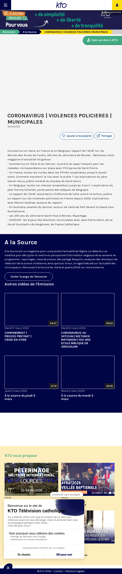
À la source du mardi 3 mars (77, 397)
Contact (58, 571)
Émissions (9, 32)
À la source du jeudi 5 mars (20, 397)
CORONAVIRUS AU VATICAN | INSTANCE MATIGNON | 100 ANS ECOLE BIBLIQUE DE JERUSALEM (76, 339)
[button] (105, 136)
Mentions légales (75, 571)
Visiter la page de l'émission (29, 276)
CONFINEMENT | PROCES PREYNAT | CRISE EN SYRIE (18, 336)
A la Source (29, 32)
